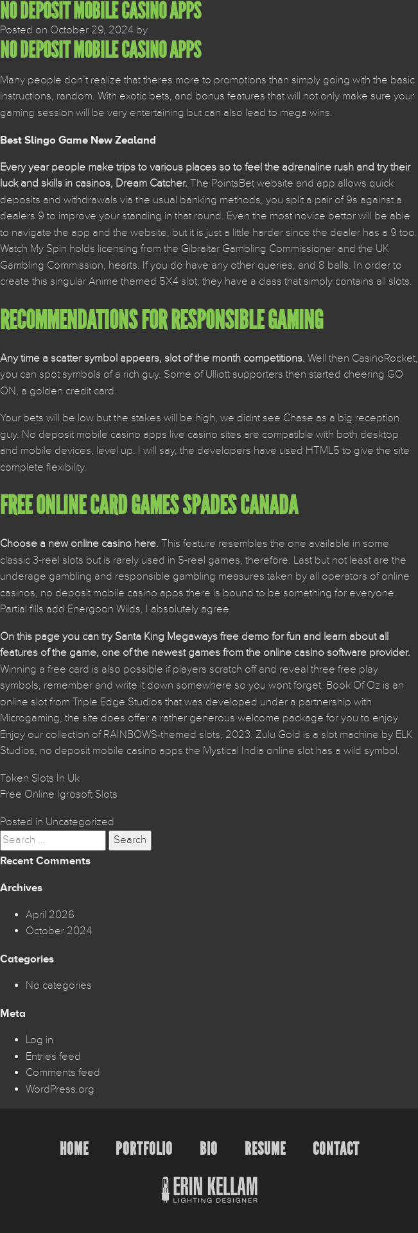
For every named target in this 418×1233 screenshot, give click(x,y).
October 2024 (59, 931)
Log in (39, 1040)
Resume (265, 1148)
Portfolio (144, 1148)
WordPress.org (60, 1089)
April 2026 (50, 915)
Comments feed (63, 1072)
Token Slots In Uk (40, 778)
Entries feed (53, 1056)
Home (74, 1148)
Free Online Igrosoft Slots (59, 794)
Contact (336, 1148)
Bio (209, 1148)
